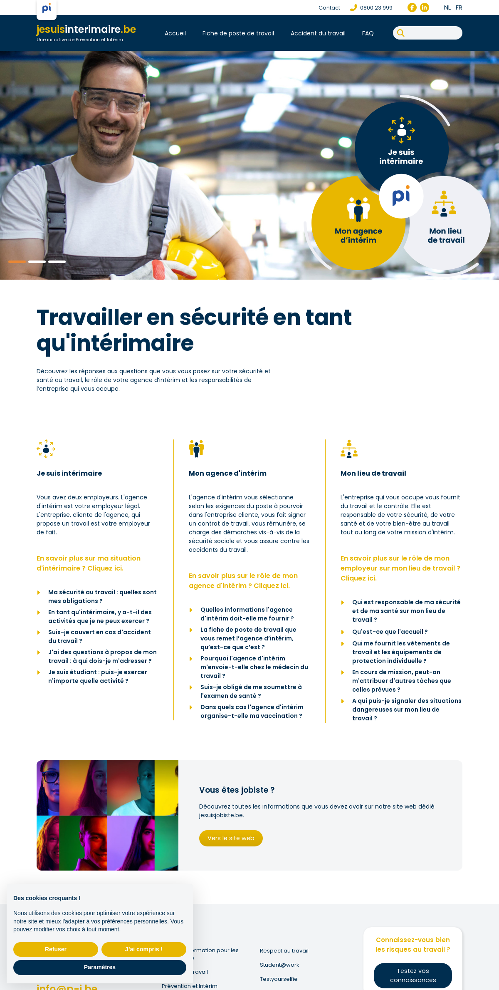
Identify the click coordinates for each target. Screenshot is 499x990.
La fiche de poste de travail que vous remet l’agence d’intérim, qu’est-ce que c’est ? (248, 638)
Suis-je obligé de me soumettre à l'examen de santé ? (251, 691)
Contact (329, 8)
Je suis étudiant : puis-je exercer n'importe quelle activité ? (97, 676)
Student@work (280, 965)
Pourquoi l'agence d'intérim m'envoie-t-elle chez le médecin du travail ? (254, 667)
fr (459, 7)
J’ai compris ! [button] (144, 949)
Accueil (175, 33)
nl (447, 7)
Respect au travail (284, 951)
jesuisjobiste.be (221, 816)
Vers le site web (229, 838)
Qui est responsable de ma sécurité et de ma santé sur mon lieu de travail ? (406, 611)
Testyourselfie (279, 979)
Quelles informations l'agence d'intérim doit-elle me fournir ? (247, 614)
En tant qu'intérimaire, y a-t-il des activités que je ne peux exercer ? (100, 616)
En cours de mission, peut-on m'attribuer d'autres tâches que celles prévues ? (401, 681)
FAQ (368, 33)
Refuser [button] (56, 949)
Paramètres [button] (100, 967)
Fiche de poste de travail (238, 33)
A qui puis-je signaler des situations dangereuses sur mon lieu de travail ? (407, 709)
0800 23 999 (371, 8)
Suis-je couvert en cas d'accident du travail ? (99, 636)
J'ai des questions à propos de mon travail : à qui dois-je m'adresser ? (102, 656)
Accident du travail (318, 33)
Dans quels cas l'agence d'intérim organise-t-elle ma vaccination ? (252, 711)
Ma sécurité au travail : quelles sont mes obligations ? (102, 596)
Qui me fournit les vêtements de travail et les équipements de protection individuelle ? (401, 652)
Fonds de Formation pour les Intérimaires (200, 954)
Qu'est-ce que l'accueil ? (390, 632)
